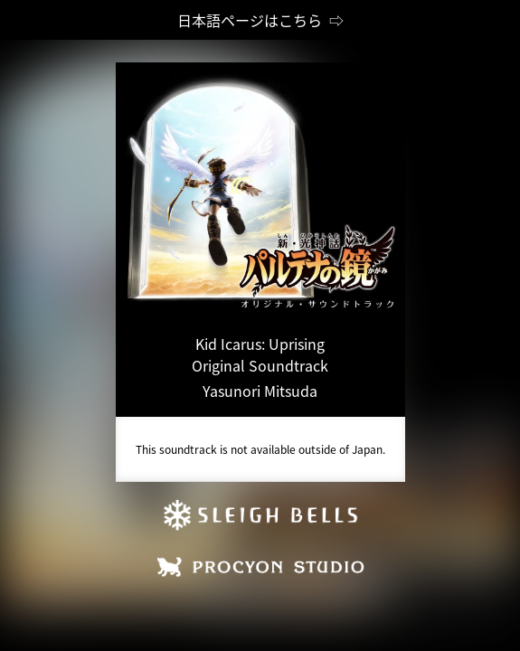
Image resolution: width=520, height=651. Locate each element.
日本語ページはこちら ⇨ (260, 20)
